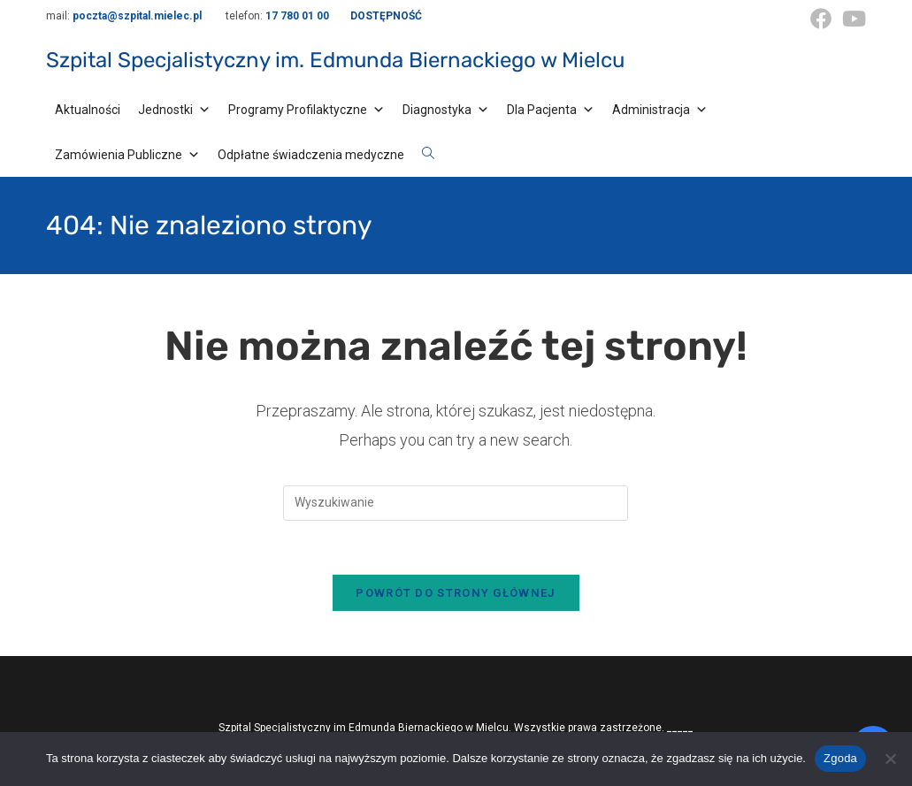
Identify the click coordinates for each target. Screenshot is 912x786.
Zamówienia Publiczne (127, 155)
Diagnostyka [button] (445, 110)
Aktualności (87, 110)
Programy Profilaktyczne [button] (306, 110)
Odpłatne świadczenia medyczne (311, 155)
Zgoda (840, 758)
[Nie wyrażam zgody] (890, 758)
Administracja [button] (660, 110)
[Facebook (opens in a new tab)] (821, 18)
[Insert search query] (455, 503)
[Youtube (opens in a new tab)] (851, 18)
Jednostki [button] (174, 110)
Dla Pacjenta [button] (550, 110)
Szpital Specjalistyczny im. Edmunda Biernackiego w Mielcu (335, 60)
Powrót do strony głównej (456, 592)
